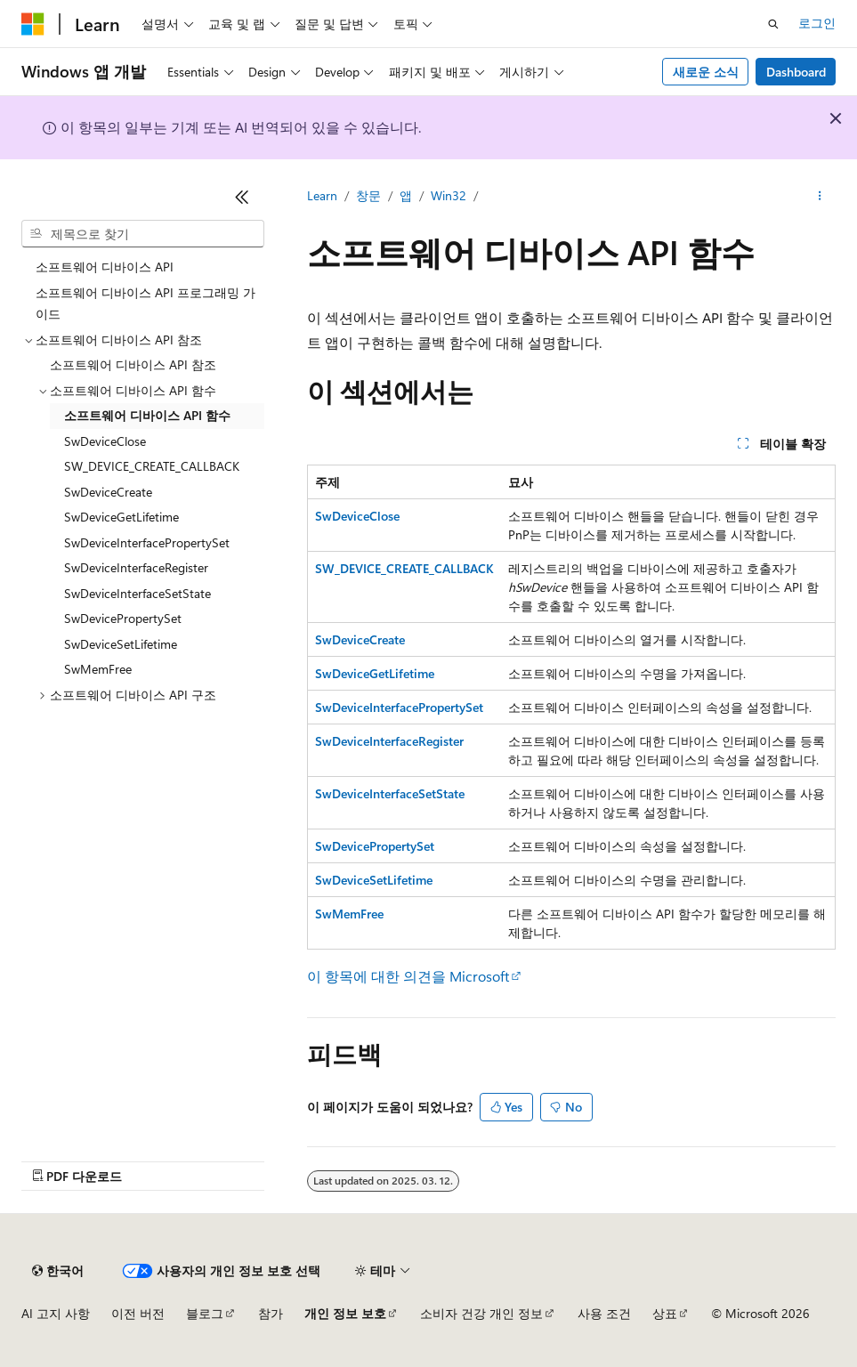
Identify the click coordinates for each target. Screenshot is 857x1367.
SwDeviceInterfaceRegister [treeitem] (136, 567)
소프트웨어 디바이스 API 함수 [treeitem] (147, 415)
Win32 (448, 195)
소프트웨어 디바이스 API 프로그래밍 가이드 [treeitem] (145, 303)
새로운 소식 (706, 71)
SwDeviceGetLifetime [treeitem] (121, 516)
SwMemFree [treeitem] (98, 668)
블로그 (204, 1313)
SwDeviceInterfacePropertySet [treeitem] (147, 542)
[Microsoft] (32, 24)
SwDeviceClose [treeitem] (105, 441)
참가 (270, 1313)
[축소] (242, 197)
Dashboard (796, 71)
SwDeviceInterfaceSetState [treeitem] (137, 593)
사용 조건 (604, 1313)
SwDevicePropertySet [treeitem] (123, 618)
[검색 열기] (773, 24)
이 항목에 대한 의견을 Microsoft (408, 976)
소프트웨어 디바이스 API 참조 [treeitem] (133, 364)
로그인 (817, 22)
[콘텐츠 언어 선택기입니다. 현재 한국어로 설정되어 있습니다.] (57, 1271)
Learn (322, 195)
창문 (368, 195)
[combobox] (142, 234)
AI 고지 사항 (55, 1313)
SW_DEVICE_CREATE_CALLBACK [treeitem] (151, 465)
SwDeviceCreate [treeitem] (108, 491)
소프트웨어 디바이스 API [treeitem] (105, 266)
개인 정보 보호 (345, 1313)
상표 (664, 1313)
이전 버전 (138, 1313)
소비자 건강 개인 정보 (481, 1313)
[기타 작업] (820, 196)
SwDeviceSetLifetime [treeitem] (120, 643)
